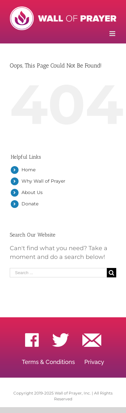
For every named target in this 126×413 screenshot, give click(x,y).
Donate (29, 204)
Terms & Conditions (48, 361)
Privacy (94, 361)
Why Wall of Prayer (43, 181)
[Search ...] (58, 272)
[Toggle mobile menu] (112, 33)
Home (28, 170)
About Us (32, 192)
